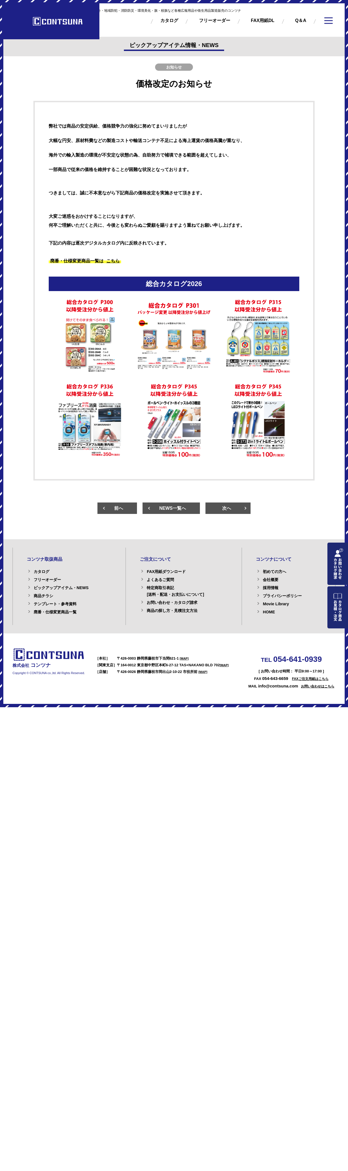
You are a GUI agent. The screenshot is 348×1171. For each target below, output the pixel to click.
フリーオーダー (214, 20)
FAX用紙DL (262, 20)
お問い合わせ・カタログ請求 (172, 602)
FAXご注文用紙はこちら (310, 679)
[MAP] (184, 658)
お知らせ (174, 67)
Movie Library (276, 604)
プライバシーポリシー (282, 596)
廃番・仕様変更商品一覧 (55, 612)
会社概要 (270, 579)
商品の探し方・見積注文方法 (172, 610)
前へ (118, 508)
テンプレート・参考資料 (55, 604)
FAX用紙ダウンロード (166, 571)
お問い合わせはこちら (317, 686)
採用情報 (270, 588)
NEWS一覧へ (172, 508)
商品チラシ (43, 596)
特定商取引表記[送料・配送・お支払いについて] (175, 591)
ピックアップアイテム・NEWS (61, 588)
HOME (269, 612)
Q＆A (300, 20)
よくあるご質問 (160, 579)
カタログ (169, 20)
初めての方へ (274, 571)
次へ (226, 508)
